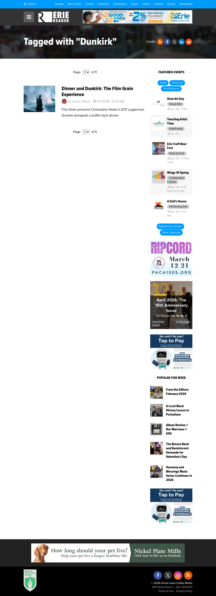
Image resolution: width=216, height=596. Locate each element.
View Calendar (171, 232)
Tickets (89, 4)
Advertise (103, 4)
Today (163, 83)
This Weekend (171, 89)
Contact (158, 4)
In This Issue (183, 321)
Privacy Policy (184, 591)
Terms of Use (166, 591)
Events (171, 4)
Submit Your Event (170, 226)
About (146, 4)
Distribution (120, 4)
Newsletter (186, 4)
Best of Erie (74, 4)
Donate (59, 4)
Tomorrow (177, 83)
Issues (134, 4)
